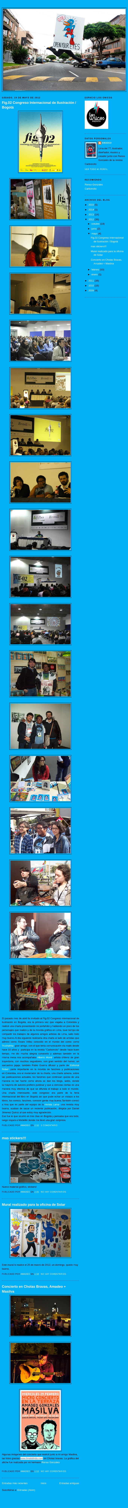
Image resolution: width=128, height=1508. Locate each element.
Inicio (43, 1483)
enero (94, 274)
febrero (95, 269)
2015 (91, 204)
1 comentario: (50, 1125)
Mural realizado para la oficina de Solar (33, 1205)
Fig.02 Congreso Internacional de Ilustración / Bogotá (39, 105)
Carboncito (91, 188)
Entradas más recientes (15, 1483)
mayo (94, 233)
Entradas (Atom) (26, 1490)
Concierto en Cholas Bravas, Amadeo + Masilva (34, 1289)
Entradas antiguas (69, 1483)
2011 (91, 280)
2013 (91, 214)
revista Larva (52, 1104)
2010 (91, 285)
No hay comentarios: (54, 1192)
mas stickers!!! (14, 1138)
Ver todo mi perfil (96, 169)
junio (94, 228)
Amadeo (107, 143)
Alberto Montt (44, 1057)
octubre (95, 223)
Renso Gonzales (51, 1462)
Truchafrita (8, 1045)
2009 (91, 290)
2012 (91, 219)
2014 (91, 209)
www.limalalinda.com (31, 1458)
